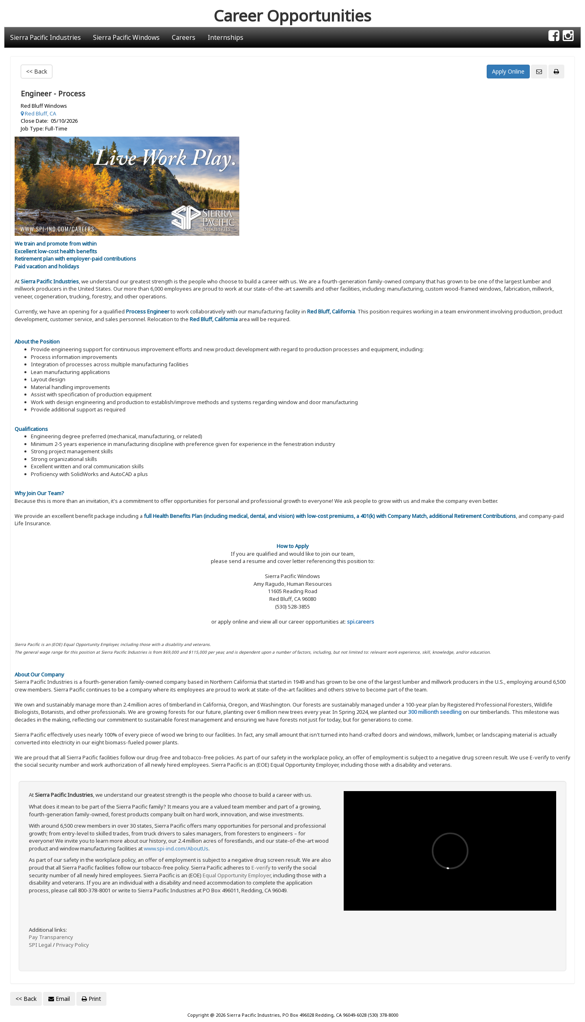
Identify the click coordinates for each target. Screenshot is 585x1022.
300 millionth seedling (435, 711)
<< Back (36, 71)
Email (59, 998)
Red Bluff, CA (38, 113)
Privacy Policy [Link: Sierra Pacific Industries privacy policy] (72, 944)
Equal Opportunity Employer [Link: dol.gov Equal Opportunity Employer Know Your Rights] (237, 875)
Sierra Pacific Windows (126, 37)
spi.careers (360, 621)
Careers (183, 37)
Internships (225, 37)
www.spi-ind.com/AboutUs (176, 848)
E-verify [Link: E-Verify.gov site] (261, 867)
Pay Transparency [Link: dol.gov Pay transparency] (51, 937)
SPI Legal (40, 944)
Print (91, 998)
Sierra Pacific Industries (45, 37)
